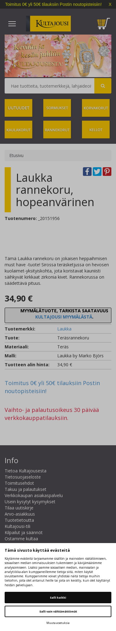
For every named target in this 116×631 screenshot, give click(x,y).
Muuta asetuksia (58, 623)
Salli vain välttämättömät (58, 611)
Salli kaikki (58, 598)
